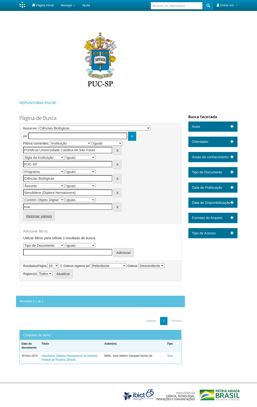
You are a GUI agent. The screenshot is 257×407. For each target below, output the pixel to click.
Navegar (68, 5)
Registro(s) (30, 274)
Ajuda (86, 5)
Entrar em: (227, 5)
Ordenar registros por (76, 266)
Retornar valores (39, 216)
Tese (170, 355)
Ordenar (132, 266)
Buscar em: (30, 128)
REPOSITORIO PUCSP (38, 103)
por (25, 136)
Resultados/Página (35, 266)
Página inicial (43, 5)
